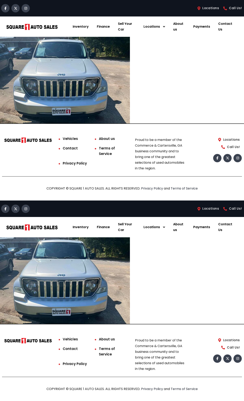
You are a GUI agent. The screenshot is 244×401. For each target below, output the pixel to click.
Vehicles (70, 138)
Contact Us (225, 26)
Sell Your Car (125, 26)
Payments (201, 26)
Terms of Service (107, 151)
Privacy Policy (75, 163)
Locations (152, 26)
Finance (103, 26)
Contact (70, 148)
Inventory (81, 26)
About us (178, 26)
